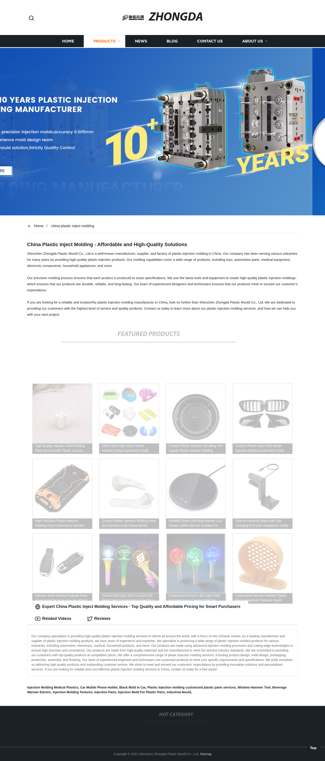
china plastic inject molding (72, 226)
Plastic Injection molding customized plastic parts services (191, 687)
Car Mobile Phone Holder (99, 687)
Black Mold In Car (132, 687)
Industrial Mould (179, 692)
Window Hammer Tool (254, 687)
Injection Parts (105, 692)
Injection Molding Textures (73, 692)
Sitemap (205, 754)
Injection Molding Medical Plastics (52, 687)
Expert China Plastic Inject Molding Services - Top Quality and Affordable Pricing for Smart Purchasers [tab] (137, 606)
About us (252, 41)
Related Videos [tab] (53, 618)
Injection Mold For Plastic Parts (141, 692)
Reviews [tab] (99, 618)
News (141, 41)
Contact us (210, 41)
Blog (172, 41)
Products (104, 41)
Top (313, 748)
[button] (31, 18)
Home (68, 41)
